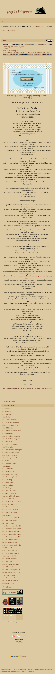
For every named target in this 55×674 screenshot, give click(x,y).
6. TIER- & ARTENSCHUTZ (11, 572)
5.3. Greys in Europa (9, 559)
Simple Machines (5, 671)
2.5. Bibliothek (7, 433)
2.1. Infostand (7, 414)
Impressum (7, 53)
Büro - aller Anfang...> (10, 51)
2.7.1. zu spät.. (7, 447)
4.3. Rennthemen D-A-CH (11, 526)
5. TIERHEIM (7, 548)
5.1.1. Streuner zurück (10, 553)
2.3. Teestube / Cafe (9, 420)
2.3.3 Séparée (7, 428)
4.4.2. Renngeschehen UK (11, 534)
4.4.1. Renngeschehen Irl (11, 531)
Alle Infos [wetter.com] (23, 656)
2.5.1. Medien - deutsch (11, 436)
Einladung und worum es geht (13, 47)
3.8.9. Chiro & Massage (10, 510)
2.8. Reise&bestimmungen (12, 450)
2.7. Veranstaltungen (10, 444)
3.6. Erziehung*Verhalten (11, 477)
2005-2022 (24, 671)
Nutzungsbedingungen (42, 53)
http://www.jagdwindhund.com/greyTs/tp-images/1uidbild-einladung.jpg (27, 97)
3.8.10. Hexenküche (9, 512)
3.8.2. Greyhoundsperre (11, 488)
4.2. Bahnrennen (8, 523)
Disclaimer (15, 53)
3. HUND (5, 460)
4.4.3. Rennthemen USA (11, 537)
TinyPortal (17, 669)
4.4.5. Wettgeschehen (10, 542)
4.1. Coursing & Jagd (9, 521)
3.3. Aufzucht (7, 469)
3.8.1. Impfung (7, 485)
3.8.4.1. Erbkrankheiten (11, 496)
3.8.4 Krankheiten (9, 493)
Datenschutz (29, 53)
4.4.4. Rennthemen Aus (11, 540)
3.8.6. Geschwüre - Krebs (11, 501)
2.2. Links (6, 417)
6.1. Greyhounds (8, 575)
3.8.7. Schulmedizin (9, 504)
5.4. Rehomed (7, 561)
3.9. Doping (6, 515)
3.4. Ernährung (8, 471)
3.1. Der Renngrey (9, 463)
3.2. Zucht (6, 466)
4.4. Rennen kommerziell (11, 529)
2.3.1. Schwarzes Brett (10, 422)
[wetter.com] (14, 657)
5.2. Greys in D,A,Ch (9, 556)
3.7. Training (7, 480)
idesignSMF (31, 671)
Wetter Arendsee (18, 632)
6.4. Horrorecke (8, 583)
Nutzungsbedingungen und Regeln (35, 669)
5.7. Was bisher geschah (11, 570)
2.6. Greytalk (7, 441)
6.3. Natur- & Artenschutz (11, 580)
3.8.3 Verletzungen (9, 491)
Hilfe (22, 669)
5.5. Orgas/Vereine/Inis (10, 564)
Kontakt (5, 49)
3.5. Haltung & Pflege (10, 474)
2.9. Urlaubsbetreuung (10, 452)
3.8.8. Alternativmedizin (11, 507)
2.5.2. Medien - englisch (11, 439)
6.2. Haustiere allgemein (11, 578)
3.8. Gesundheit (8, 482)
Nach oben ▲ (50, 669)
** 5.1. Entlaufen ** (9, 550)
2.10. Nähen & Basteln (10, 455)
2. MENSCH (6, 412)
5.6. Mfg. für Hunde (9, 567)
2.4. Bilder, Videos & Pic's (11, 431)
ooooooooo (7, 409)
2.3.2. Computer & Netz (11, 425)
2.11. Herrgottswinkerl (10, 458)
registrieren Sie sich (8, 30)
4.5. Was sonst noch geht (11, 545)
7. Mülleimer (7, 587)
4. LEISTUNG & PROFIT (10, 518)
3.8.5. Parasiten (8, 499)
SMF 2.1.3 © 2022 (6, 669)
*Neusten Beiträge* (10, 401)
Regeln (21, 53)
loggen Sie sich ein (42, 26)
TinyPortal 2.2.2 (15, 671)
